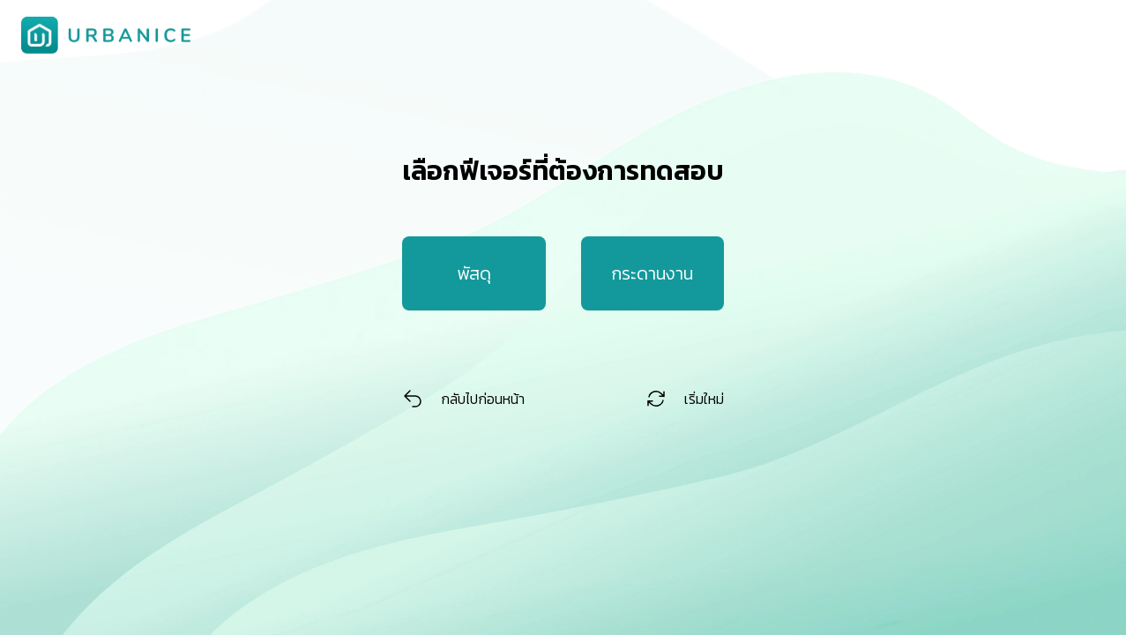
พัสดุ (474, 273)
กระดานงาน (652, 273)
